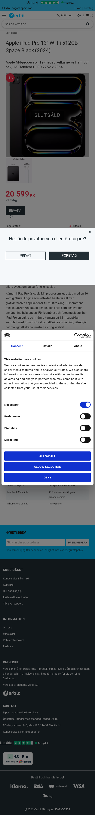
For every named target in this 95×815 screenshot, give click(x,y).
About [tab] (78, 345)
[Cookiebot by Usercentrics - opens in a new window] (74, 335)
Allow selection (47, 466)
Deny (47, 477)
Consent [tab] (17, 345)
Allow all (47, 456)
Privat (25, 255)
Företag (69, 255)
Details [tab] (47, 345)
